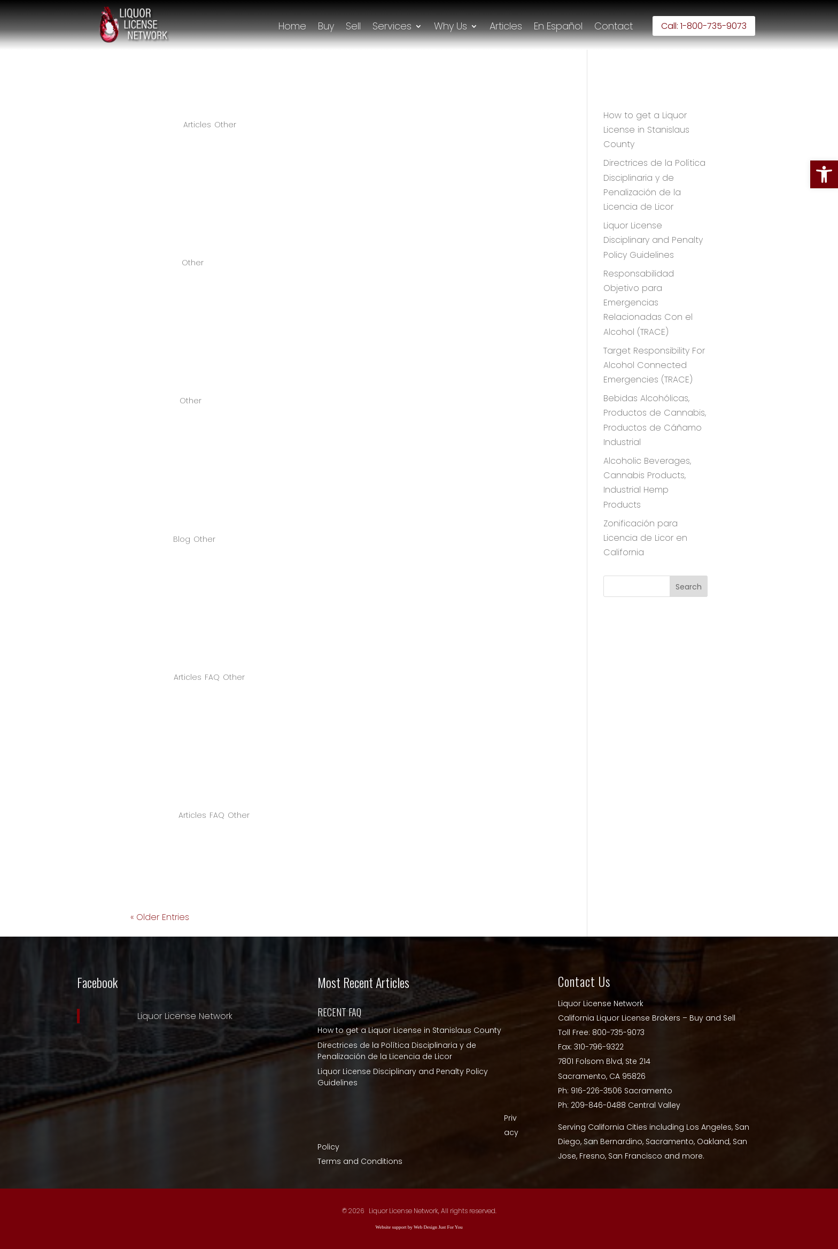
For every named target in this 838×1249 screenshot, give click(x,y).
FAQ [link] (212, 677)
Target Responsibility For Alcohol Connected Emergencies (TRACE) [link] (654, 365)
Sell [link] (353, 26)
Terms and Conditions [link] (359, 1161)
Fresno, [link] (593, 1156)
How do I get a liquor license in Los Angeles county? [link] (316, 787)
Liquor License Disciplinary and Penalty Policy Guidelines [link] (653, 239)
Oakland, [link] (715, 1141)
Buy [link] (326, 26)
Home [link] (292, 26)
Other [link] (225, 124)
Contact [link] (613, 26)
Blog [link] (181, 539)
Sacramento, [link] (671, 1141)
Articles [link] (506, 26)
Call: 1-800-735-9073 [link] (704, 26)
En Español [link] (558, 26)
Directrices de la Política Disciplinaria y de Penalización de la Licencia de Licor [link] (396, 1051)
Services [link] (392, 26)
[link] (824, 174)
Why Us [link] (450, 26)
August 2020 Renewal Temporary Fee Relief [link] (288, 372)
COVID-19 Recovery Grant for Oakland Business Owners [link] (328, 234)
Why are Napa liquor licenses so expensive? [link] (286, 648)
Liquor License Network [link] (184, 1016)
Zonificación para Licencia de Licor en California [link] (645, 537)
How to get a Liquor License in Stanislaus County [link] (304, 96)
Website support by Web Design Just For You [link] (419, 1227)
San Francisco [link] (636, 1156)
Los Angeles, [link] (710, 1127)
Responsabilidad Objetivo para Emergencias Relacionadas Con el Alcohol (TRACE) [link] (648, 302)
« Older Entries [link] (159, 917)
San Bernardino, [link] (615, 1141)
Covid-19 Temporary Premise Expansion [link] (270, 510)
